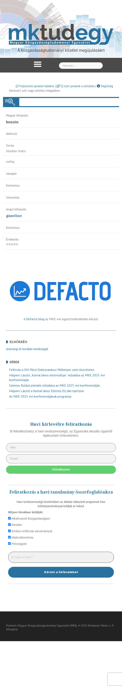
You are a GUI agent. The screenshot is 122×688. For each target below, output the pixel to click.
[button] (37, 64)
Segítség (105, 86)
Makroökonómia (20, 537)
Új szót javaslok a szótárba (75, 86)
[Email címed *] (61, 557)
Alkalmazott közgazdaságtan (29, 518)
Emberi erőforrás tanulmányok (30, 531)
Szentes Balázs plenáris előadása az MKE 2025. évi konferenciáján (54, 385)
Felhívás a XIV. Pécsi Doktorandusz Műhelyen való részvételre (51, 370)
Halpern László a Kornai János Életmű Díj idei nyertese (46, 391)
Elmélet (15, 524)
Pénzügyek (17, 543)
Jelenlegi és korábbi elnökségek (27, 349)
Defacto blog (35, 319)
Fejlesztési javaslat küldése (35, 86)
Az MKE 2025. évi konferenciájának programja (40, 396)
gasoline (14, 215)
